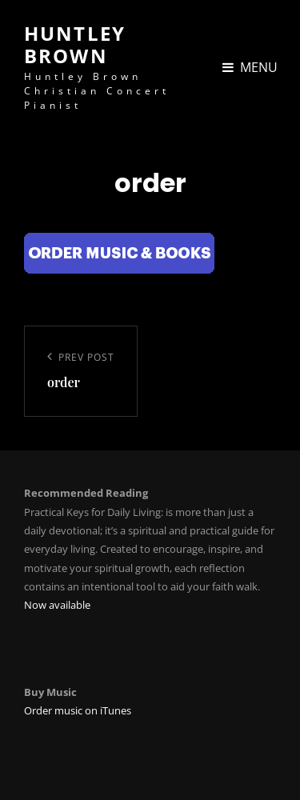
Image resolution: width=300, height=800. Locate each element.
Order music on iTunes (77, 710)
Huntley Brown (75, 44)
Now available (57, 605)
